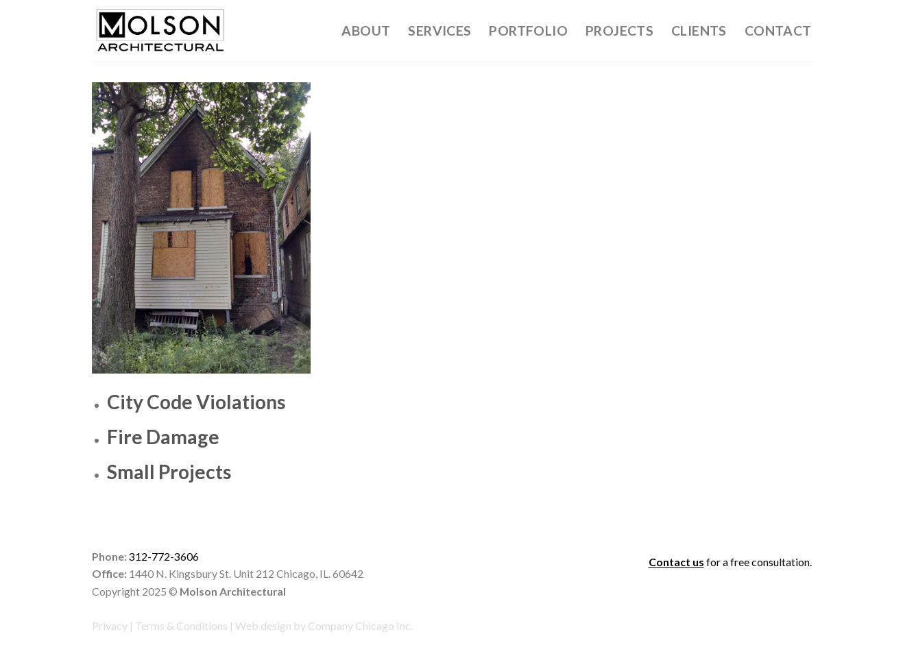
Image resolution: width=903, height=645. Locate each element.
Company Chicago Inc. (360, 625)
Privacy (110, 625)
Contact (778, 30)
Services (439, 30)
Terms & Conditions (181, 625)
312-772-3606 (164, 556)
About (365, 30)
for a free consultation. (730, 561)
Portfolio (528, 30)
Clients (699, 30)
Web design (263, 625)
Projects (619, 30)
